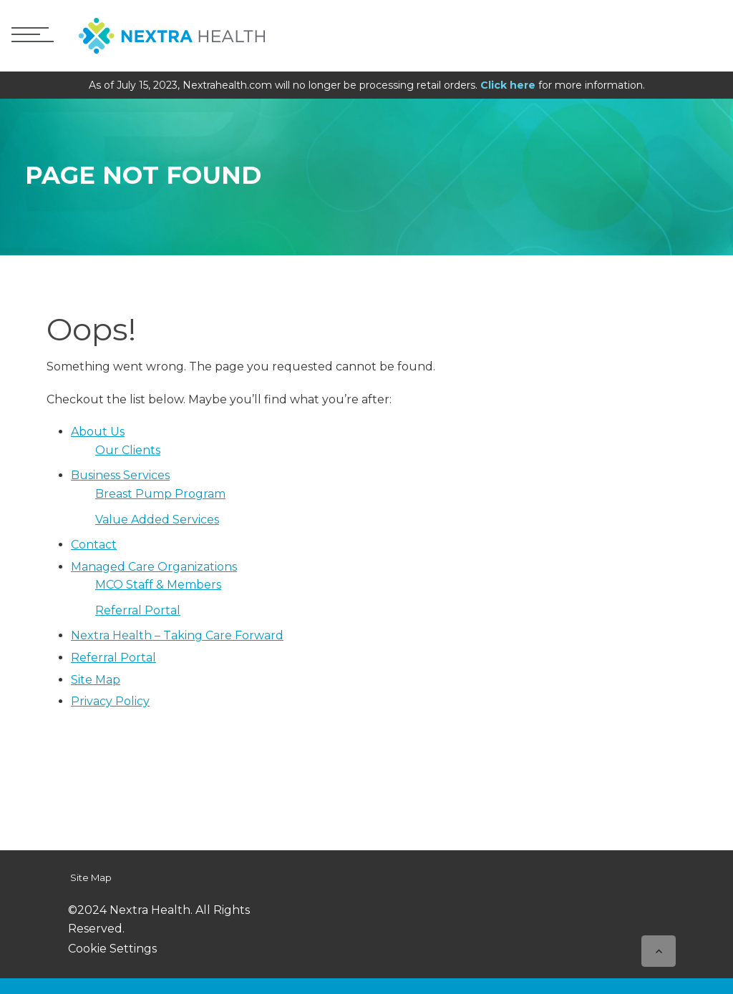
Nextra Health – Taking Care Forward (177, 635)
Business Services (120, 475)
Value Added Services (157, 519)
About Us (98, 431)
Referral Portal (137, 610)
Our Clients (127, 450)
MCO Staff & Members (158, 584)
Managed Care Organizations (154, 567)
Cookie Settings (112, 948)
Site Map (95, 680)
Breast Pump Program (160, 494)
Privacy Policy (110, 701)
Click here (507, 85)
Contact (94, 544)
